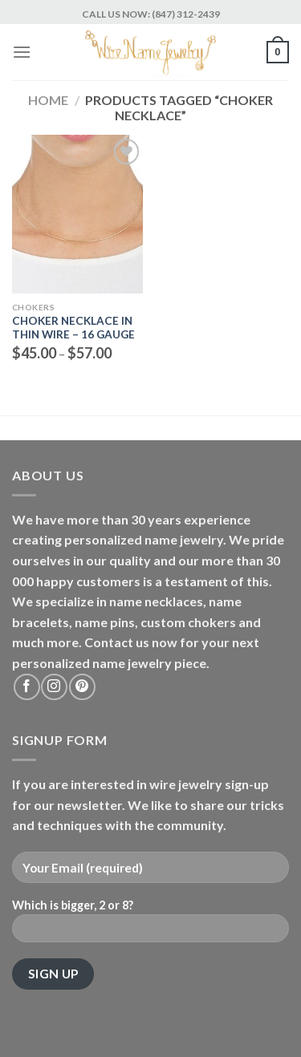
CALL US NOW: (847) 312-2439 (151, 14)
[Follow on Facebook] (27, 687)
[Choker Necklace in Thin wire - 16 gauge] (77, 214)
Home (48, 99)
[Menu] (21, 51)
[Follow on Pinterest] (82, 687)
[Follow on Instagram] (54, 687)
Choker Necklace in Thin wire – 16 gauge (73, 328)
